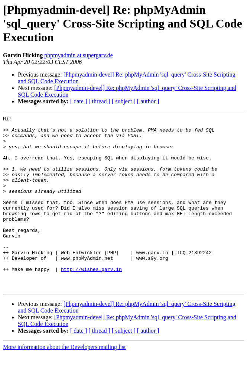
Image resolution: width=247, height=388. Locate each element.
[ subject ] (124, 101)
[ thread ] (99, 101)
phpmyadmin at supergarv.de (78, 55)
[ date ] (78, 101)
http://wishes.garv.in (91, 300)
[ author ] (148, 101)
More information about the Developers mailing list (64, 381)
